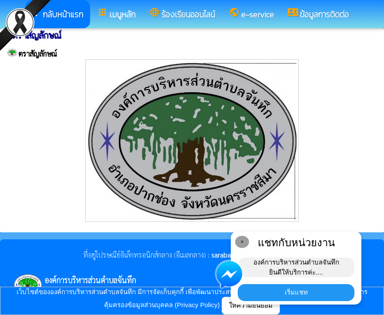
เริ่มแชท (296, 292)
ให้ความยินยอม (251, 305)
